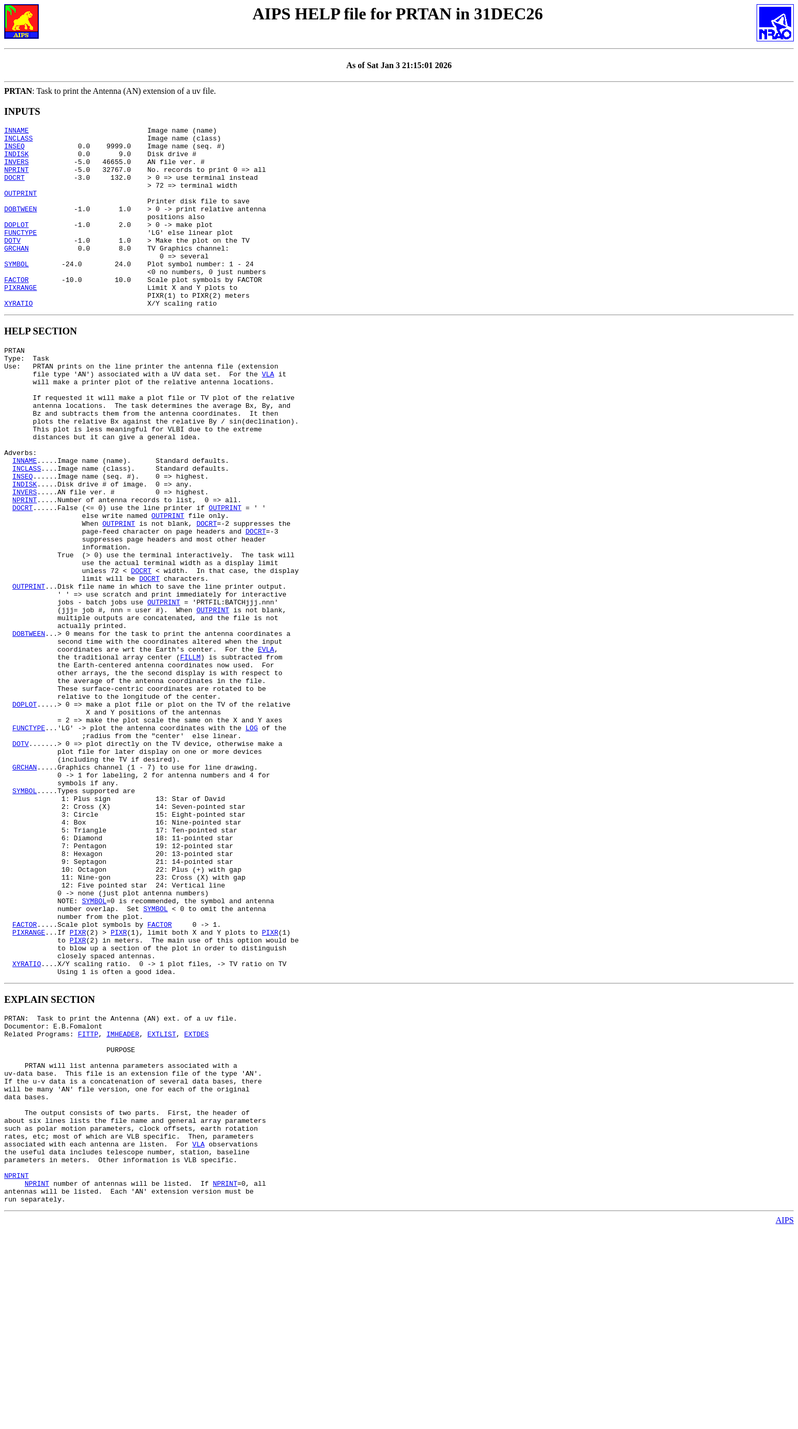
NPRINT (16, 178)
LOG (251, 841)
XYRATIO (18, 339)
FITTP (88, 1200)
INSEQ (14, 150)
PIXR (78, 1086)
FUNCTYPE (20, 254)
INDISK (16, 160)
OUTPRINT (20, 207)
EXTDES (196, 1200)
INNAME (16, 131)
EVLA (266, 746)
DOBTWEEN (20, 226)
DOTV (12, 263)
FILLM (190, 756)
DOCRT (14, 188)
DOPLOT (16, 245)
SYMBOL (16, 292)
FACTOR (16, 311)
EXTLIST (161, 1200)
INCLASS (18, 141)
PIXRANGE (20, 320)
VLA (268, 416)
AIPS (784, 1419)
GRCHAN (16, 273)
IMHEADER (122, 1200)
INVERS (16, 169)
